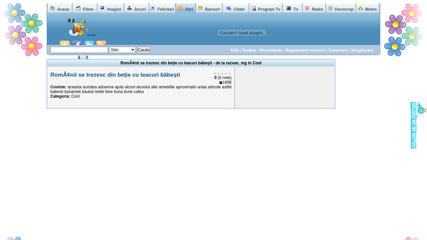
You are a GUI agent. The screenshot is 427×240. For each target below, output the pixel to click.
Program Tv (269, 9)
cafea (138, 91)
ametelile (167, 87)
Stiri (189, 9)
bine (109, 91)
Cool (75, 96)
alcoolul (143, 87)
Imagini (114, 9)
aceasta (75, 87)
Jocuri (140, 9)
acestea (90, 87)
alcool (130, 87)
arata (201, 87)
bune (128, 91)
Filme (88, 9)
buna (118, 91)
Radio (317, 9)
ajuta (119, 87)
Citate (239, 9)
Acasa (63, 9)
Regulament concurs (305, 50)
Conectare (338, 50)
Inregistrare (362, 50)
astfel (227, 87)
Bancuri (212, 9)
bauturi (88, 91)
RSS (235, 50)
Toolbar (249, 50)
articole (214, 87)
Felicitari (165, 9)
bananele (72, 91)
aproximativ (186, 87)
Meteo (371, 9)
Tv (296, 9)
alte (154, 87)
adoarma (106, 87)
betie (99, 91)
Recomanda (271, 50)
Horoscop (344, 9)
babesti (56, 91)
